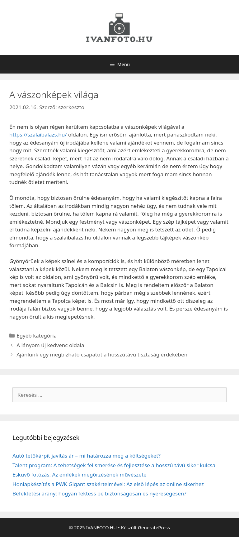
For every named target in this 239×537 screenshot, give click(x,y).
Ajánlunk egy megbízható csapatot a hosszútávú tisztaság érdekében (101, 354)
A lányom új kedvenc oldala (50, 345)
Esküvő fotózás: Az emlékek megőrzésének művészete (79, 474)
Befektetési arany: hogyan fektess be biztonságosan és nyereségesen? (99, 493)
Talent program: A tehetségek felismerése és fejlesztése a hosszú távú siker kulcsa (113, 465)
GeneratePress (154, 527)
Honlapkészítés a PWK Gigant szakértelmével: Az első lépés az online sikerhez (108, 484)
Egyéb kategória (36, 335)
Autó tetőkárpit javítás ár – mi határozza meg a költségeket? (86, 455)
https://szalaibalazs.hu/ (38, 134)
